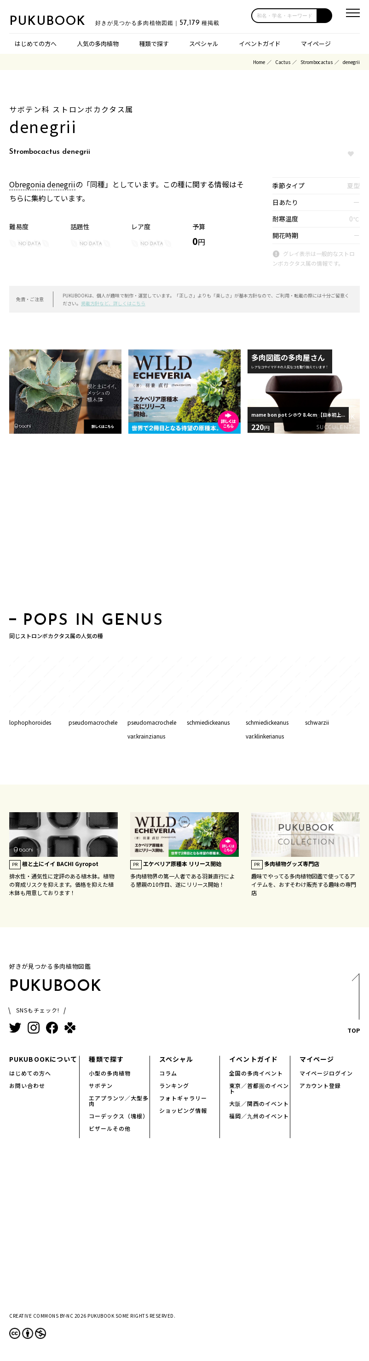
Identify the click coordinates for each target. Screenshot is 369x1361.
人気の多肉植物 (98, 44)
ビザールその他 (110, 1128)
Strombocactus (316, 61)
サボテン (101, 1085)
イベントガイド (260, 44)
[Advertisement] (177, 525)
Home (259, 61)
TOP (353, 1006)
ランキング (174, 1085)
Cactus (282, 61)
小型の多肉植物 (110, 1073)
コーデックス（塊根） (119, 1116)
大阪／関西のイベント (259, 1103)
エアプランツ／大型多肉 (119, 1100)
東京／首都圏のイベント (259, 1088)
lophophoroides (30, 722)
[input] (284, 15)
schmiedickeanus (208, 722)
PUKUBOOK (55, 21)
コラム (168, 1073)
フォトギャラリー (183, 1098)
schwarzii (317, 722)
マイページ (316, 44)
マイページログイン (326, 1073)
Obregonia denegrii (42, 184)
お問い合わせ (27, 1085)
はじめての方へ (36, 44)
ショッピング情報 (183, 1110)
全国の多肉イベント (256, 1073)
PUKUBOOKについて (43, 1059)
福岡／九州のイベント (259, 1116)
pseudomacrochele (93, 722)
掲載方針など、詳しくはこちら (113, 303)
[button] (324, 15)
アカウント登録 (320, 1085)
